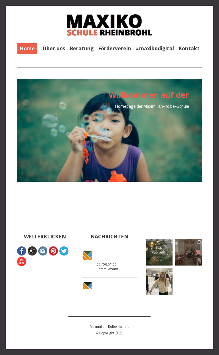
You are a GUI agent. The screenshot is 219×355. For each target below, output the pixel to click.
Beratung (82, 48)
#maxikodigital (154, 48)
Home (27, 48)
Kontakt (189, 48)
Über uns (54, 48)
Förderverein (114, 48)
